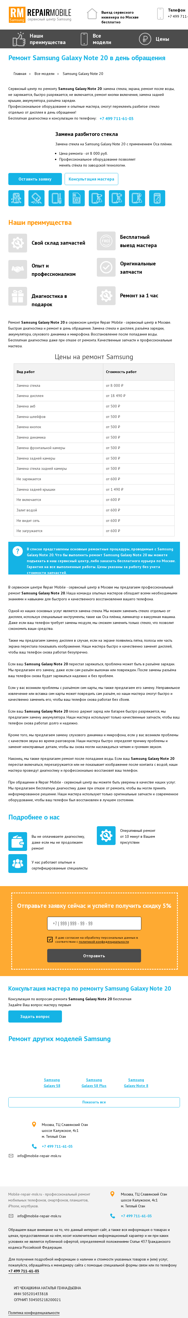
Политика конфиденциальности (34, 1312)
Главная (20, 73)
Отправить (94, 955)
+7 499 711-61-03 (116, 118)
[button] (35, 179)
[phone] (94, 923)
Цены (162, 38)
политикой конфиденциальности (104, 942)
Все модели (102, 39)
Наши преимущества (48, 39)
